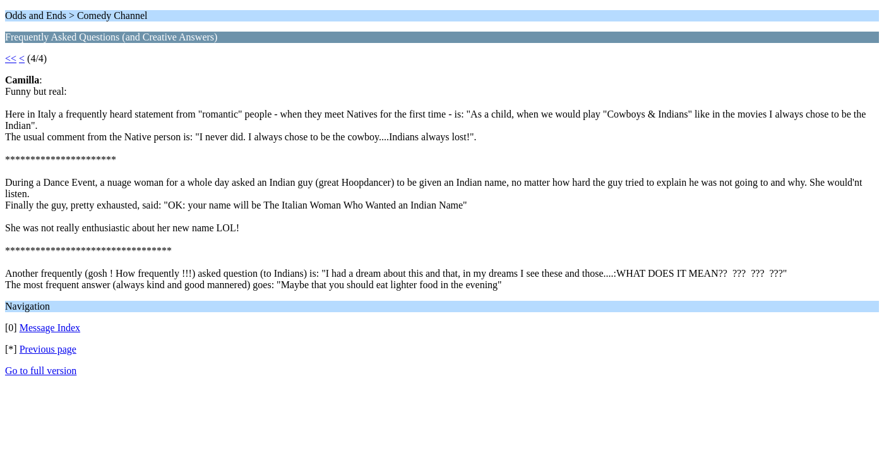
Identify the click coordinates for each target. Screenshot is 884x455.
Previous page (48, 349)
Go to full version (40, 370)
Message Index (50, 327)
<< (10, 58)
